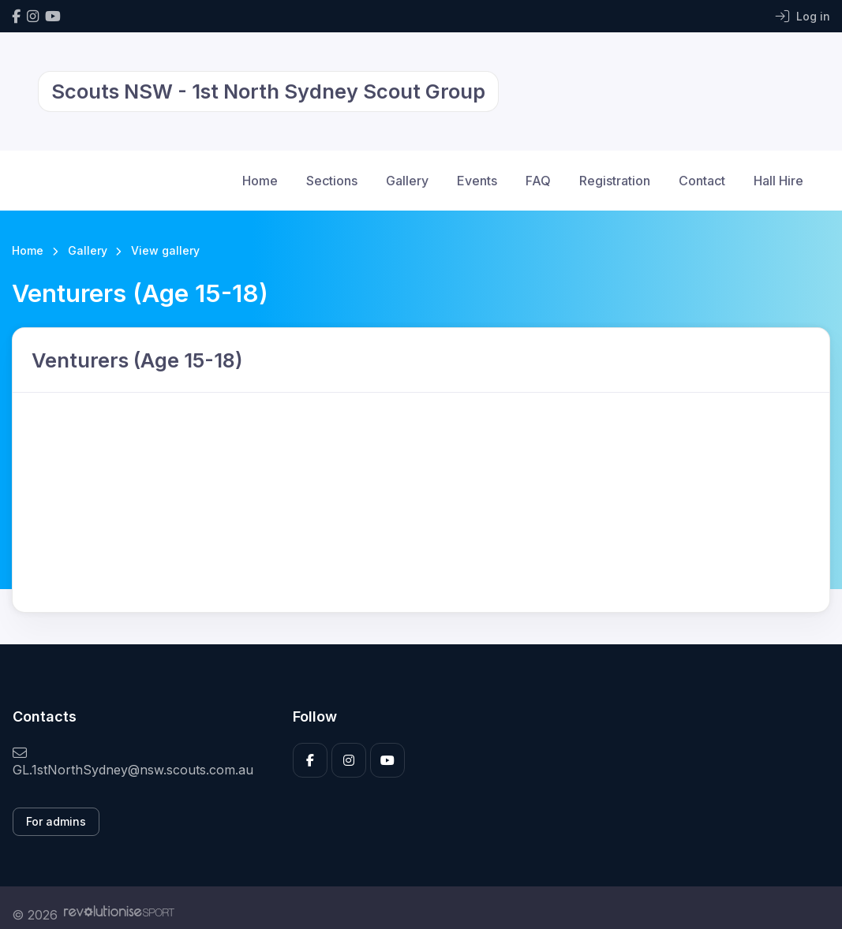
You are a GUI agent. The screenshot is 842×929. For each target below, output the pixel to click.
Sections (331, 180)
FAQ (538, 180)
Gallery (407, 180)
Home (260, 180)
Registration (614, 180)
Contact (702, 180)
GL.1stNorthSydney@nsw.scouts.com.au (133, 762)
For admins (56, 821)
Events (477, 180)
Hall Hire (778, 180)
